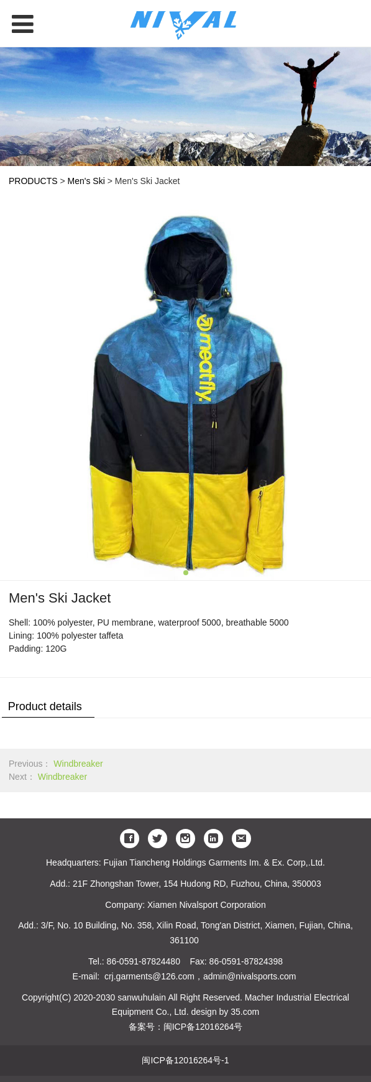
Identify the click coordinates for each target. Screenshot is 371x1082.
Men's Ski (88, 181)
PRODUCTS (33, 181)
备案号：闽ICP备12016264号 (186, 1027)
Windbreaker (78, 764)
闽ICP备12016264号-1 (185, 1060)
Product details (45, 706)
